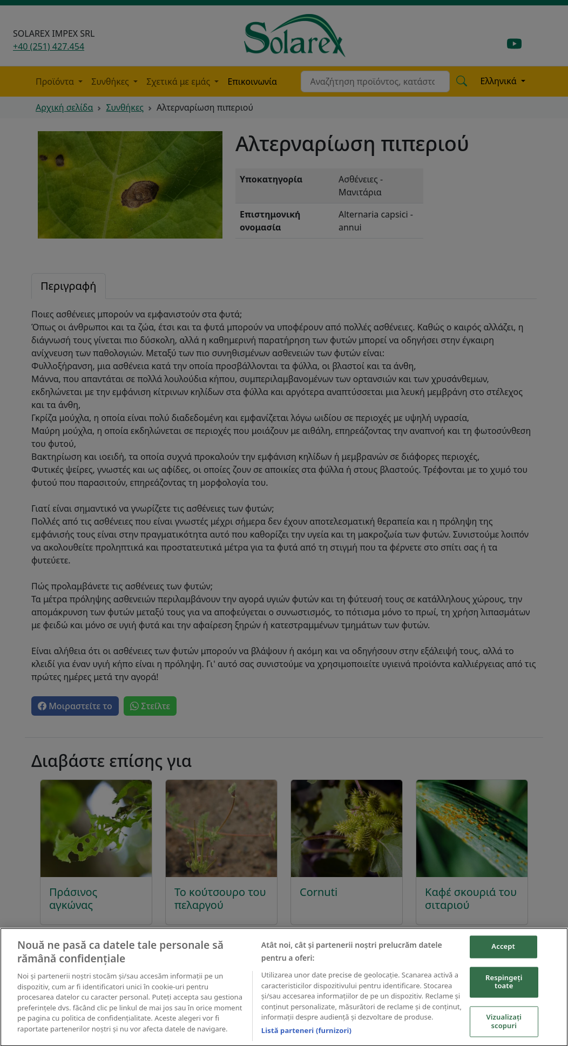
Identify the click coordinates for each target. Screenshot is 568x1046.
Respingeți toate (504, 984)
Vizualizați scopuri (504, 1024)
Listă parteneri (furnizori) (306, 1033)
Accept (503, 949)
